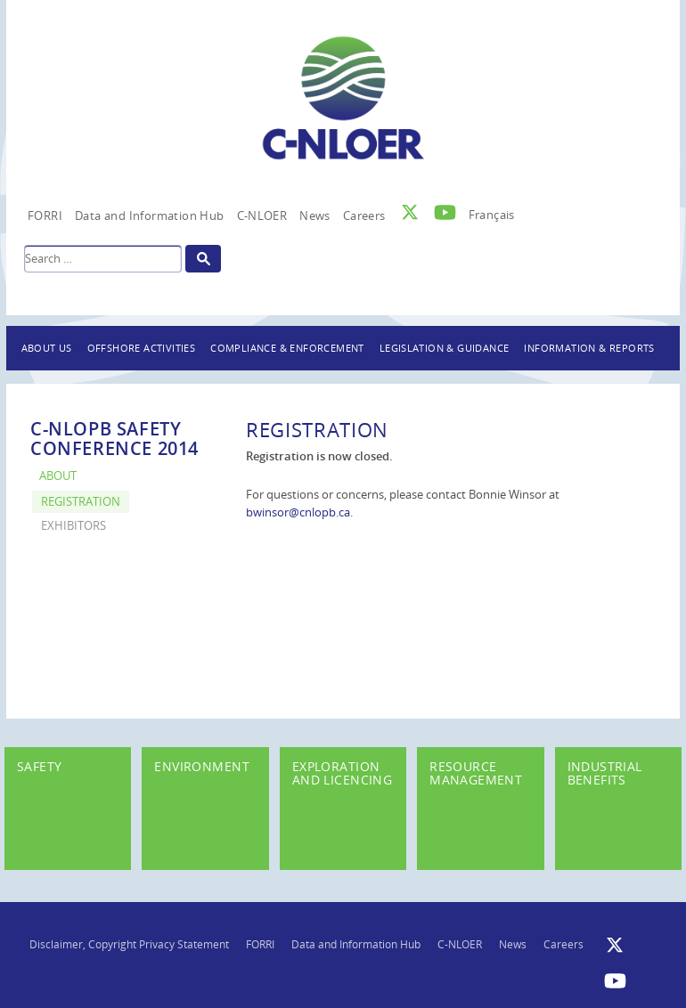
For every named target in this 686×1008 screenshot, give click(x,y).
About (58, 476)
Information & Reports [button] (589, 347)
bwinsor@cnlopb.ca (298, 512)
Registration (80, 501)
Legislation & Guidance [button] (445, 347)
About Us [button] (46, 347)
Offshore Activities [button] (141, 347)
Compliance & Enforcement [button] (287, 347)
